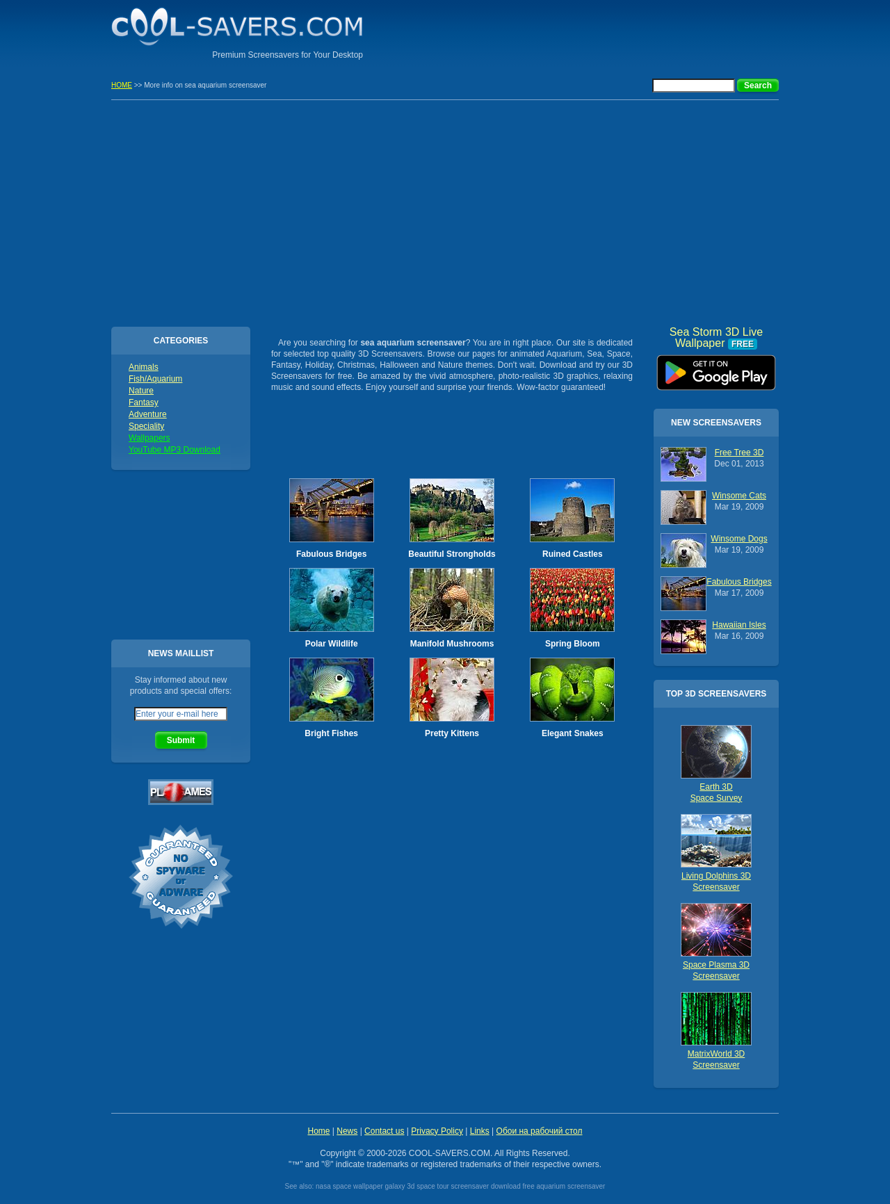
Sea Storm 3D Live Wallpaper (716, 368)
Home (318, 1131)
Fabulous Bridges (331, 554)
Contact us (384, 1131)
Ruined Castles (572, 554)
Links (480, 1131)
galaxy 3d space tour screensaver (437, 1186)
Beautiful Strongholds (451, 554)
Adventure (148, 414)
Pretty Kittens (452, 733)
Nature (141, 391)
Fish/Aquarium (155, 379)
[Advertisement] (616, 31)
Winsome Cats (739, 496)
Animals (144, 367)
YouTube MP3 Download (174, 450)
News (347, 1131)
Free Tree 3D (739, 452)
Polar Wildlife (331, 644)
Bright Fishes (331, 733)
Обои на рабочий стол (539, 1131)
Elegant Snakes (573, 733)
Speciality (146, 426)
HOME (121, 85)
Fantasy (144, 402)
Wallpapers (149, 438)
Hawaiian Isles (739, 625)
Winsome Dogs (739, 539)
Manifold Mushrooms (452, 644)
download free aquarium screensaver (548, 1186)
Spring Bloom (572, 644)
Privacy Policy (437, 1131)
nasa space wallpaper (349, 1186)
